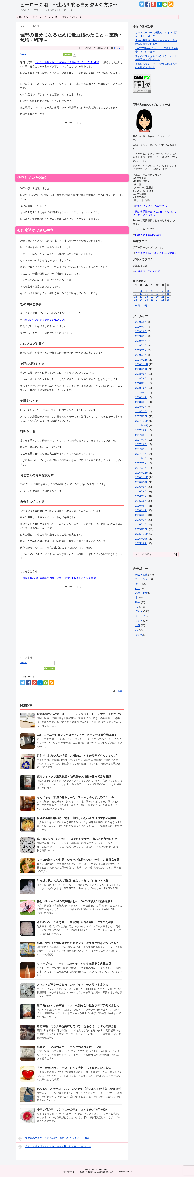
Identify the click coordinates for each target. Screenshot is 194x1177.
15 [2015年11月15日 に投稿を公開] (168, 294)
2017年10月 (141, 425)
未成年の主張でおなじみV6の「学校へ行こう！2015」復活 (67, 62)
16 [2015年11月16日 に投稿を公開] (135, 297)
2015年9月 (141, 543)
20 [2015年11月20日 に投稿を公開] (157, 297)
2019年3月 (141, 345)
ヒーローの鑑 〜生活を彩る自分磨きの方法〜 (68, 4)
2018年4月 (141, 397)
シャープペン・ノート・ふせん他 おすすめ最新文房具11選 (75, 963)
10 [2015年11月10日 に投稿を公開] (141, 294)
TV (136, 607)
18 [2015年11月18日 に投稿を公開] (146, 297)
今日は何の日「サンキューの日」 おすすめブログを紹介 (72, 1109)
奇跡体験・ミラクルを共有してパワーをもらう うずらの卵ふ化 (76, 1026)
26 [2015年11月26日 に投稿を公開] (152, 299)
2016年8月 (141, 491)
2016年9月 (141, 487)
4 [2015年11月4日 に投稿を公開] (146, 291)
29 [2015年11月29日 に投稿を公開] (168, 299)
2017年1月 (141, 468)
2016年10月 (141, 482)
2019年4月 (141, 341)
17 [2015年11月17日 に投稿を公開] (141, 297)
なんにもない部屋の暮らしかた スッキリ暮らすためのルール (75, 797)
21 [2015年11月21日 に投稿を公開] (162, 297)
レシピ (139, 620)
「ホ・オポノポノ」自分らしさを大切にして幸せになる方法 (74, 1067)
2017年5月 (141, 449)
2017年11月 (141, 421)
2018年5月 (141, 392)
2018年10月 (141, 369)
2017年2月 (141, 463)
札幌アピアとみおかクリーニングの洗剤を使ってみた (70, 1047)
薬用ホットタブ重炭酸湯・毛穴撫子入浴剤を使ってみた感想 (74, 776)
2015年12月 (141, 529)
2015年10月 (141, 538)
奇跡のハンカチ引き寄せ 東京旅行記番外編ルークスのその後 (75, 922)
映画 (137, 602)
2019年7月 (141, 326)
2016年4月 (141, 510)
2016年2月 (141, 520)
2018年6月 (141, 388)
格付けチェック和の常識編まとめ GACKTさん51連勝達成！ (75, 901)
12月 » (145, 305)
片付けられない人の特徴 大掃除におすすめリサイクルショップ (76, 755)
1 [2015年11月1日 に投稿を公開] (168, 288)
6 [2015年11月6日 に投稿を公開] (157, 291)
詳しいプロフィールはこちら (151, 206)
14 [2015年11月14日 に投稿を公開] (162, 294)
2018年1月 (141, 411)
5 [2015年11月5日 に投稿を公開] (152, 291)
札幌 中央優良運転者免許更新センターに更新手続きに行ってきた (79, 943)
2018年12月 (141, 359)
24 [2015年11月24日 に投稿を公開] (141, 299)
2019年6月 (141, 331)
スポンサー (54, 17)
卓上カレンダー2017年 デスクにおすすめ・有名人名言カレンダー (78, 838)
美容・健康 (141, 574)
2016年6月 (141, 501)
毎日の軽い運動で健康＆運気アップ (44, 319)
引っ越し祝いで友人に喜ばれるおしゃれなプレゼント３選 (72, 880)
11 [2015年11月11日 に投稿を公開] (146, 294)
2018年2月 (141, 407)
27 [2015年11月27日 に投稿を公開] (157, 299)
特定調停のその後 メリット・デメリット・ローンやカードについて (79, 714)
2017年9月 (141, 430)
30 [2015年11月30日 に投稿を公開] (135, 302)
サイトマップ (39, 17)
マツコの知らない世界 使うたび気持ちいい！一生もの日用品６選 (78, 859)
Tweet (23, 54)
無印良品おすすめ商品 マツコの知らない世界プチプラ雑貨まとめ (78, 1005)
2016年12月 (141, 472)
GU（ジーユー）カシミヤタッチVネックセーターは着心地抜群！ (77, 734)
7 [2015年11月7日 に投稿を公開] (162, 291)
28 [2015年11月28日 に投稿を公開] (162, 299)
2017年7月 (141, 439)
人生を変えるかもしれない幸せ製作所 (156, 253)
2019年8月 (141, 322)
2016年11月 (141, 477)
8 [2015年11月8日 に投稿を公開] (168, 291)
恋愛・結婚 (141, 593)
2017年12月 (141, 416)
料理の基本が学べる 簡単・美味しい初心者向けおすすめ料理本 (76, 818)
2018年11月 (141, 364)
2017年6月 (141, 444)
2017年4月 (141, 454)
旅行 (137, 625)
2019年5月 (141, 336)
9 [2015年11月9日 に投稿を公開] (135, 294)
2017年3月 (141, 458)
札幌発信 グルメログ (147, 271)
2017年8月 (141, 435)
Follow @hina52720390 (148, 235)
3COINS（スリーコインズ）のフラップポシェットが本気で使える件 (79, 1088)
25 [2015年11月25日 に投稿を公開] (146, 299)
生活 (115, 48)
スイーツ (140, 616)
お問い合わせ (23, 17)
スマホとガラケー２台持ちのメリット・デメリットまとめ (72, 984)
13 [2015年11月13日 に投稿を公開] (157, 294)
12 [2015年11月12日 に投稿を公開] (152, 294)
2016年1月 (141, 524)
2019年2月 (141, 350)
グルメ (139, 611)
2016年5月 (141, 505)
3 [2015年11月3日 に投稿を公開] (141, 291)
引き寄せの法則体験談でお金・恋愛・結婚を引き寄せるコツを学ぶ (59, 578)
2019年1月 (141, 355)
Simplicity (105, 1169)
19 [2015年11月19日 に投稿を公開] (152, 297)
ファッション (142, 579)
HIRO (119, 691)
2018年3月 (141, 402)
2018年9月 (141, 374)
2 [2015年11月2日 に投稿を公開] (135, 291)
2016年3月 (141, 515)
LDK (137, 588)
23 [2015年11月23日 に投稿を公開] (135, 299)
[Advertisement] (72, 146)
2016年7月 (141, 496)
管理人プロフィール (72, 17)
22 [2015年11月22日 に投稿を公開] (168, 297)
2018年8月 (141, 378)
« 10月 (136, 305)
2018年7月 (141, 383)
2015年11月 (141, 534)
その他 (139, 635)
